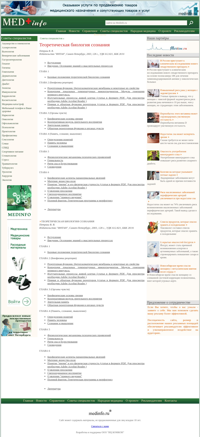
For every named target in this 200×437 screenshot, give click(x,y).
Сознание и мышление (60, 145)
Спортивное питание (12, 151)
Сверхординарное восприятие (65, 194)
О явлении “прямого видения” (65, 197)
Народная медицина (143, 31)
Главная (61, 31)
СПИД (5, 147)
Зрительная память (58, 125)
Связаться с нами (100, 426)
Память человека (57, 142)
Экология (7, 180)
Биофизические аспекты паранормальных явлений (76, 177)
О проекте (165, 31)
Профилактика (9, 135)
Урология (7, 171)
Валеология (8, 51)
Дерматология (9, 75)
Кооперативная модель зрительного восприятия (75, 121)
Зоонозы (6, 88)
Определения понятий (60, 139)
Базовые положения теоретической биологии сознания (79, 76)
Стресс (5, 159)
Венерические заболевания (16, 55)
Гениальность (55, 160)
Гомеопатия (8, 71)
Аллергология (9, 47)
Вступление (54, 62)
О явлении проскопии (60, 190)
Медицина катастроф (13, 104)
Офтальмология (10, 123)
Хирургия (7, 176)
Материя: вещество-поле (62, 181)
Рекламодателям (184, 31)
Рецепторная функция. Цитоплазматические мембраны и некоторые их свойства (93, 88)
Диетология (8, 79)
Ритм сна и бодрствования (62, 163)
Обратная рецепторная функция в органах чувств (76, 128)
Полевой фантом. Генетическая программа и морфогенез (80, 200)
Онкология (7, 119)
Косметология (9, 100)
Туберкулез (8, 167)
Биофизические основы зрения (65, 118)
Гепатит (6, 63)
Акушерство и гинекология (16, 43)
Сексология (8, 139)
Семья (5, 143)
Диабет (5, 84)
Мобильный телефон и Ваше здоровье (17, 110)
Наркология (8, 115)
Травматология (9, 163)
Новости (74, 31)
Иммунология (9, 92)
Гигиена (6, 67)
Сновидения (54, 166)
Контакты (100, 34)
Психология (8, 127)
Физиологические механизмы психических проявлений (79, 157)
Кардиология (8, 96)
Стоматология (9, 155)
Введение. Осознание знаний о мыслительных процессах (80, 65)
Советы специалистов (114, 31)
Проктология (8, 131)
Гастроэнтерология (12, 59)
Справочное (89, 31)
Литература (54, 209)
